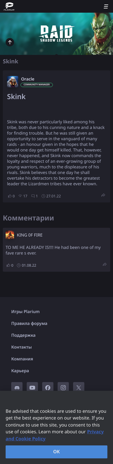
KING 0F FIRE (29, 235)
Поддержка (23, 335)
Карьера (20, 371)
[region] (56, 427)
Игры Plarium (25, 311)
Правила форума (29, 323)
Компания (22, 359)
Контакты (21, 347)
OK (56, 452)
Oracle (27, 79)
